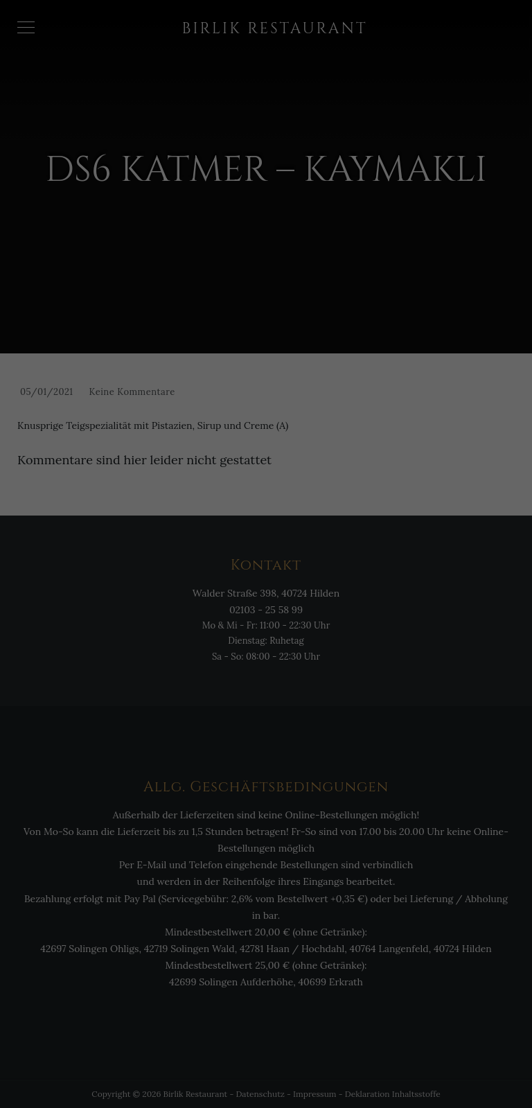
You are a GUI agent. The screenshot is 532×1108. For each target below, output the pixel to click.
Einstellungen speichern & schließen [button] (266, 1011)
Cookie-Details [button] (202, 1081)
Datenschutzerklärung (287, 876)
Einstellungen (226, 889)
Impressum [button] (337, 1081)
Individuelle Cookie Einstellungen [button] (266, 1051)
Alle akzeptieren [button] (266, 970)
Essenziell (165, 921)
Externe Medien (345, 921)
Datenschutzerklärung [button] (273, 1081)
